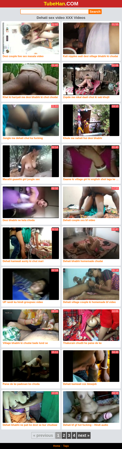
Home (56, 446)
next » (83, 435)
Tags (66, 446)
